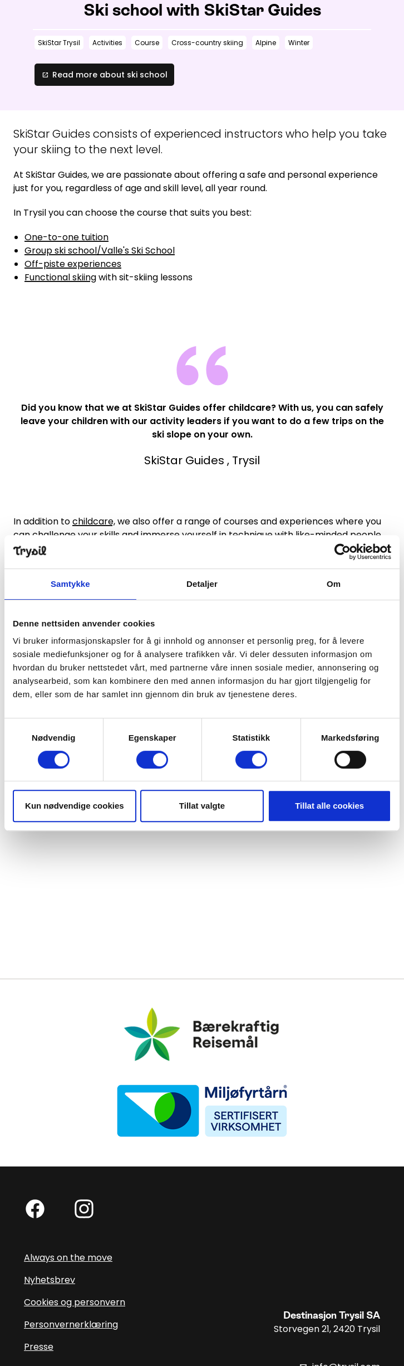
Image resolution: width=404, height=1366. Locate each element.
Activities (107, 42)
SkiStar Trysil (59, 42)
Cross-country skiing (207, 42)
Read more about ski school (104, 74)
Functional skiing (60, 277)
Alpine (265, 42)
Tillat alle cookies (329, 805)
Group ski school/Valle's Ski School (99, 250)
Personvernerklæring (71, 1324)
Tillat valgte (202, 805)
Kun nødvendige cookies (74, 805)
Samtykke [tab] (70, 584)
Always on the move (68, 1257)
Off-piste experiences (72, 263)
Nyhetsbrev (49, 1279)
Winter (298, 42)
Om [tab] (334, 584)
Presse (38, 1346)
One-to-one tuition (66, 237)
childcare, (93, 521)
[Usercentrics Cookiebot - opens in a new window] (342, 551)
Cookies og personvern (74, 1302)
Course (147, 42)
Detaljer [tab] (202, 584)
